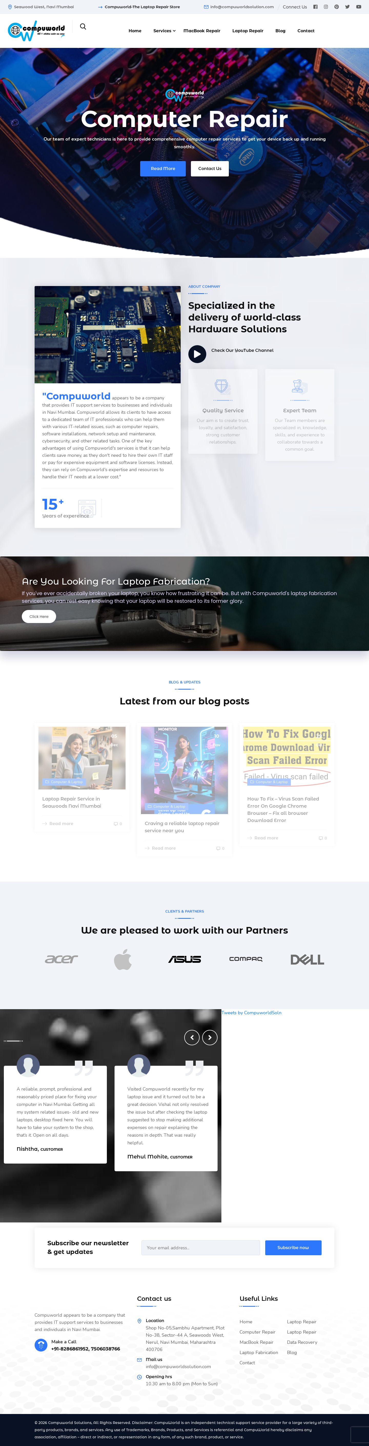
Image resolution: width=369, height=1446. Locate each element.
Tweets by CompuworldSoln (251, 1013)
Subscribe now (293, 1247)
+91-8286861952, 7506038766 (85, 1349)
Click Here (38, 616)
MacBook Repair (201, 30)
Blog (280, 30)
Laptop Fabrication (259, 1352)
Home (135, 30)
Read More (163, 170)
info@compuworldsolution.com (242, 6)
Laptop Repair (247, 30)
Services (162, 30)
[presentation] (192, 1037)
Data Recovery (302, 1342)
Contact (306, 30)
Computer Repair (257, 1332)
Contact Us (209, 170)
